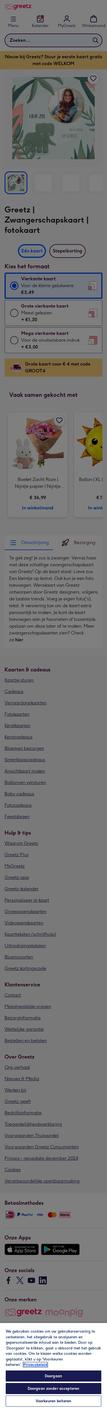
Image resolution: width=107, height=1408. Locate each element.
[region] (53, 1365)
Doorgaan (53, 1376)
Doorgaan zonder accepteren (53, 1388)
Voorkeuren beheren (53, 1401)
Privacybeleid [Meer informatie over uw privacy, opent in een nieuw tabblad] (35, 1365)
